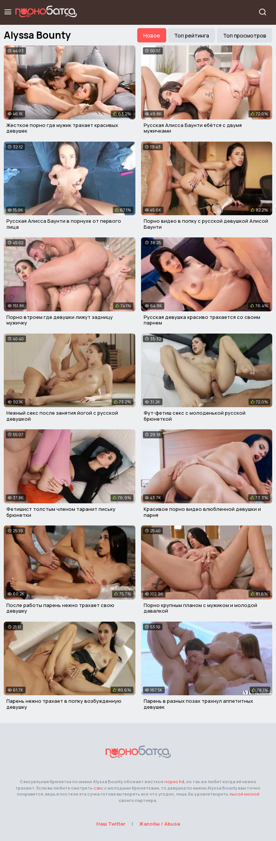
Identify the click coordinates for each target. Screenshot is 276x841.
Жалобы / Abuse (159, 823)
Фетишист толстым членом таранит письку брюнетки (60, 512)
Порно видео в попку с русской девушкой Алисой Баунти (206, 223)
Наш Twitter (111, 823)
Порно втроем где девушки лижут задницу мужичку (59, 320)
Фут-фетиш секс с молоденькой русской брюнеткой (195, 415)
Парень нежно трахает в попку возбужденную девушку (63, 704)
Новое (151, 35)
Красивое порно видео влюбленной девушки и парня (202, 512)
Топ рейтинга (191, 35)
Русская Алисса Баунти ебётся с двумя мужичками (193, 128)
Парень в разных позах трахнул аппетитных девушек (198, 704)
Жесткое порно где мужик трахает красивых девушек (62, 128)
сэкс (98, 788)
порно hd (174, 781)
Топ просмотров (244, 35)
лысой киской (244, 794)
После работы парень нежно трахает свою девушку (60, 608)
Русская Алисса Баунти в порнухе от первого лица (63, 223)
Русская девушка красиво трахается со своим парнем (202, 320)
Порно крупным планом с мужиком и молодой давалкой (200, 608)
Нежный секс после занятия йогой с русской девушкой (62, 415)
